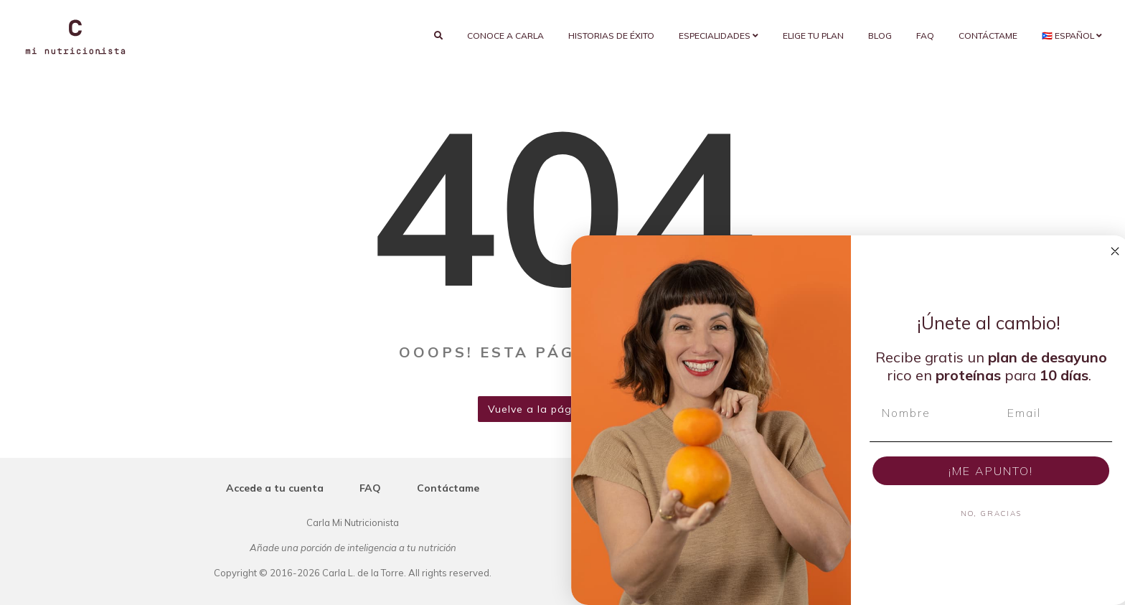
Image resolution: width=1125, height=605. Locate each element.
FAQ (925, 35)
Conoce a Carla (505, 35)
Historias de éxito (611, 35)
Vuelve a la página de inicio (562, 409)
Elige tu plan (813, 35)
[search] (438, 36)
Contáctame (988, 35)
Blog (880, 35)
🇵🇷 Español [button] (1072, 35)
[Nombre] (969, 412)
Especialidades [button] (718, 35)
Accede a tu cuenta (275, 488)
